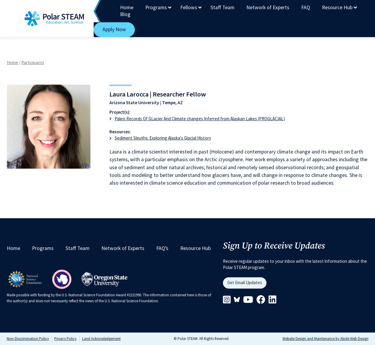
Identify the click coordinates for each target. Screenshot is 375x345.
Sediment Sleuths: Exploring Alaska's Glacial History (163, 138)
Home (12, 62)
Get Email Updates (244, 282)
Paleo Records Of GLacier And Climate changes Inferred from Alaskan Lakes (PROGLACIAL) (200, 118)
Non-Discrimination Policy (28, 338)
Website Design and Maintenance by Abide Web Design (325, 338)
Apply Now (114, 29)
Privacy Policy (65, 338)
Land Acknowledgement (101, 338)
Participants (32, 62)
